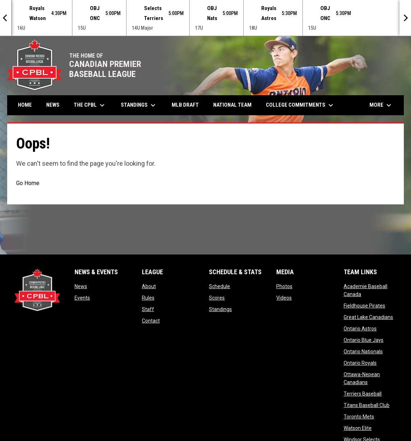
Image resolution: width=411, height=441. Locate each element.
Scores (217, 297)
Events (82, 297)
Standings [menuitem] (139, 105)
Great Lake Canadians (368, 317)
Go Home (27, 182)
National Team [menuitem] (232, 104)
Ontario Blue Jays (363, 340)
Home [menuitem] (25, 104)
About (149, 286)
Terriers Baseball (363, 393)
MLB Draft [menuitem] (185, 104)
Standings (220, 309)
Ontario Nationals (363, 351)
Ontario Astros (360, 328)
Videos (284, 297)
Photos (284, 286)
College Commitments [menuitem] (300, 105)
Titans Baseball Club (367, 405)
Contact (151, 320)
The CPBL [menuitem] (90, 105)
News (81, 286)
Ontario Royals (360, 362)
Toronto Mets (359, 416)
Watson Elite (358, 428)
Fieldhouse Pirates (364, 305)
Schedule (219, 286)
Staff (148, 309)
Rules (148, 297)
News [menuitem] (52, 104)
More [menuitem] (381, 105)
